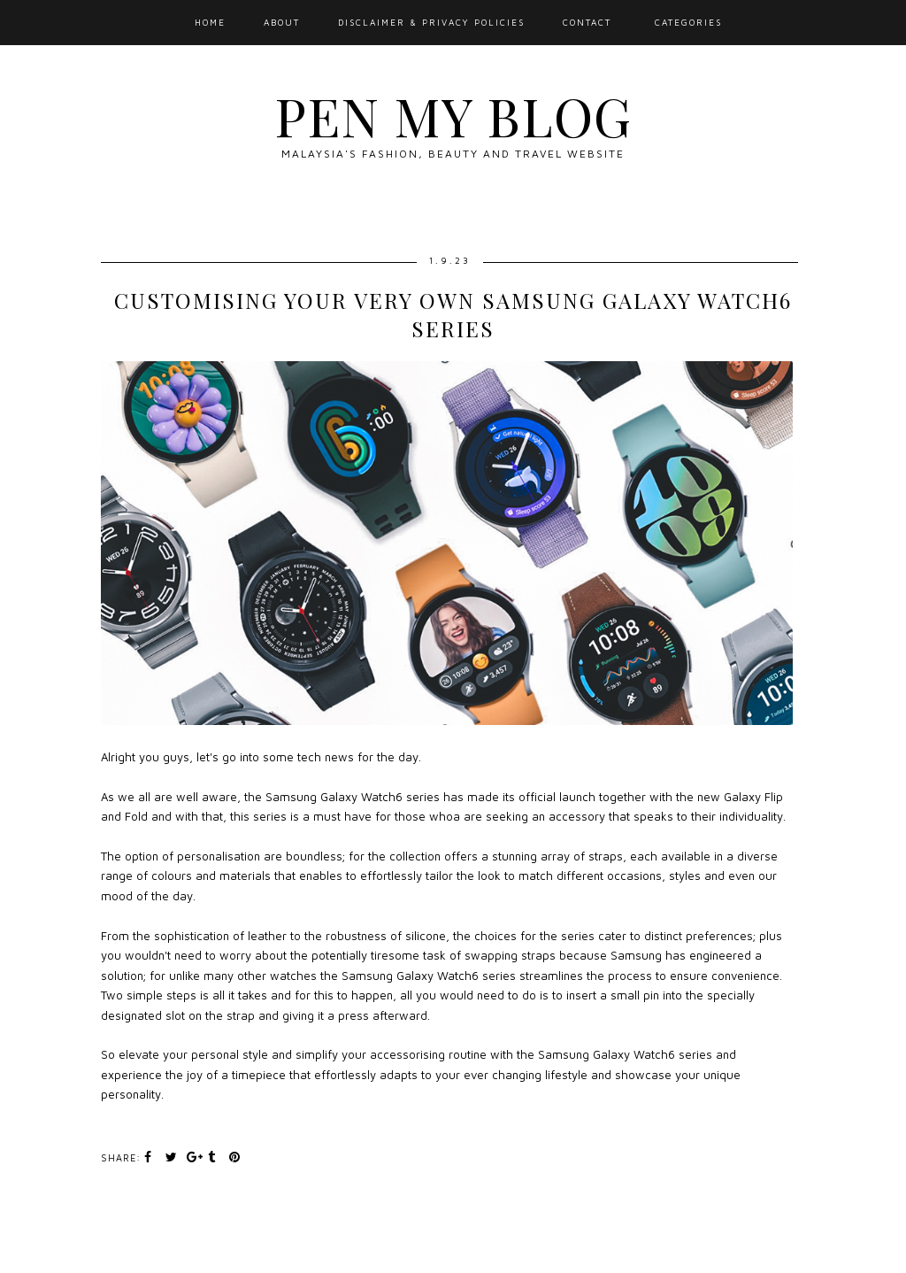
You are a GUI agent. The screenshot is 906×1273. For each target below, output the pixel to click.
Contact (587, 22)
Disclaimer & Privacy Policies (431, 22)
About (282, 22)
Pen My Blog (453, 115)
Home (210, 22)
